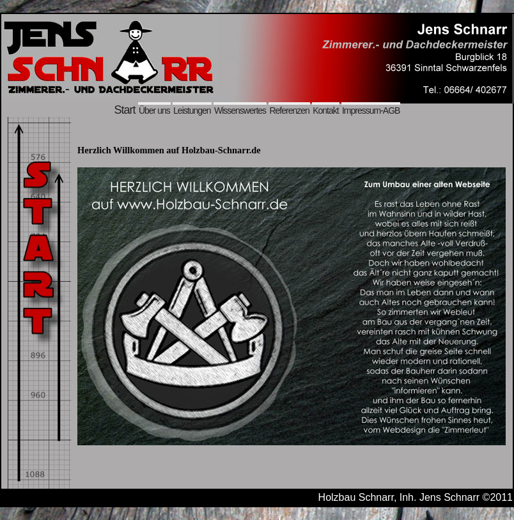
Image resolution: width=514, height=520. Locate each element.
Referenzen (289, 110)
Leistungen (192, 110)
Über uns (154, 110)
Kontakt (325, 110)
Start (125, 109)
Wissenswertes (240, 110)
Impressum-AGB (371, 110)
